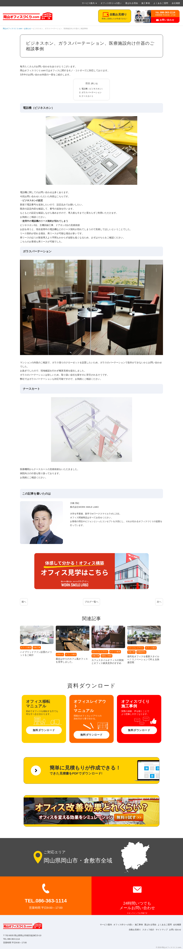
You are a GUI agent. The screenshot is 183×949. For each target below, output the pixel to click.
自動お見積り (130, 929)
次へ (159, 602)
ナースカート (87, 96)
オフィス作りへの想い (111, 3)
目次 (87, 83)
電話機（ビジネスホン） (92, 89)
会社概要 (176, 3)
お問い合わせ (165, 20)
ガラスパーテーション (91, 92)
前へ (24, 602)
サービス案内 (88, 3)
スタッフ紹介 (145, 929)
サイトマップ (160, 929)
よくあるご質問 (160, 3)
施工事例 (145, 3)
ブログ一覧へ (91, 602)
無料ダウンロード (44, 730)
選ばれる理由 (131, 3)
